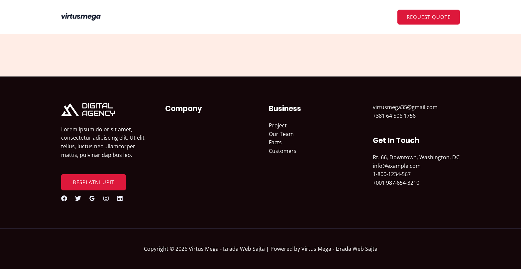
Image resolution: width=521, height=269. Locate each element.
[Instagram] (106, 198)
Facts (275, 142)
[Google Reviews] (92, 198)
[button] (428, 17)
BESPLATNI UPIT (93, 182)
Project (278, 125)
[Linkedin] (120, 198)
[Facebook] (64, 198)
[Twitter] (78, 198)
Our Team (281, 134)
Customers (282, 151)
